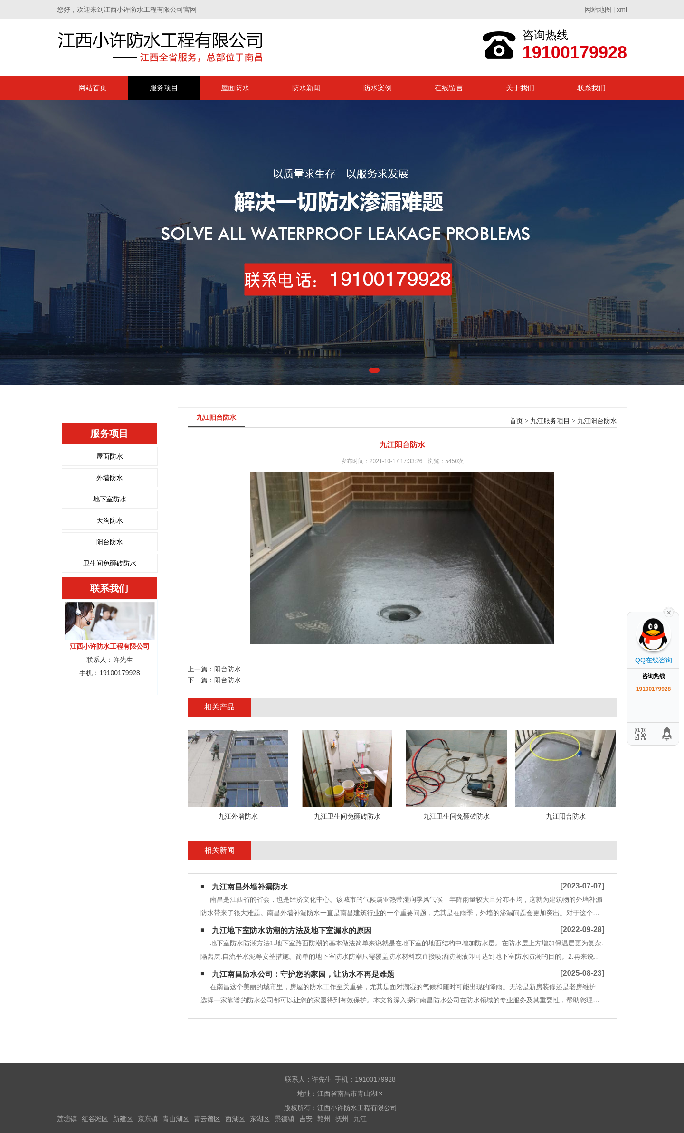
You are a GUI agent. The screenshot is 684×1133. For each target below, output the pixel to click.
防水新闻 (306, 88)
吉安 (306, 1119)
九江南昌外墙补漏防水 (250, 887)
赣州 (324, 1119)
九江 (360, 1119)
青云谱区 (207, 1119)
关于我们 (520, 88)
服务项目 (164, 88)
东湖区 (260, 1119)
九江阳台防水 (597, 421)
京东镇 (148, 1119)
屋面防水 (235, 88)
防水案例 (377, 88)
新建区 (123, 1119)
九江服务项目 (550, 421)
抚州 (342, 1119)
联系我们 (591, 88)
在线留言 (449, 88)
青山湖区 (175, 1119)
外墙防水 (109, 478)
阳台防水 (109, 542)
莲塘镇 (67, 1119)
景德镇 (284, 1119)
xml (622, 9)
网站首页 (92, 88)
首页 (516, 421)
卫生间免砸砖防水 (109, 563)
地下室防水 (109, 499)
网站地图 (598, 9)
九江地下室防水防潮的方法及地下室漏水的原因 (291, 930)
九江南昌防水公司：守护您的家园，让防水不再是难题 (303, 974)
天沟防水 (109, 520)
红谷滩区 (95, 1119)
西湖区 (235, 1119)
